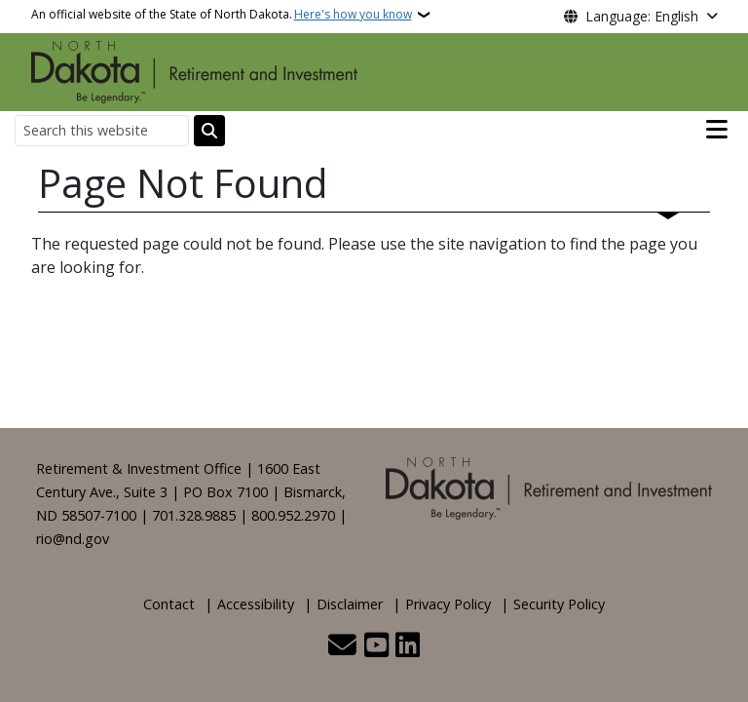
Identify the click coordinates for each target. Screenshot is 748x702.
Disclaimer (350, 604)
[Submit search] (209, 130)
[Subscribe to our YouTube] (376, 647)
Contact (169, 604)
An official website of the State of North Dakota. (221, 14)
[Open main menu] (716, 129)
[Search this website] (102, 130)
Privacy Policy (448, 604)
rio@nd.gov (72, 538)
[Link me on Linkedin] (407, 647)
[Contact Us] (342, 647)
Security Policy (559, 604)
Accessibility (255, 604)
